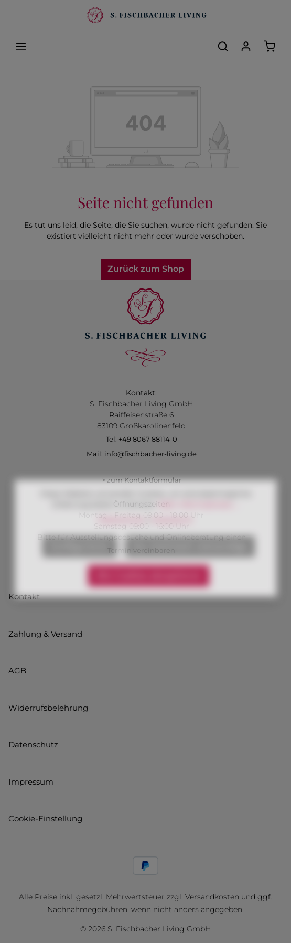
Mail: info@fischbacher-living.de (142, 453)
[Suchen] (222, 46)
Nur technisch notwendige (190, 561)
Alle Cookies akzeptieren (148, 591)
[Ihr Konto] (245, 46)
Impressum (30, 782)
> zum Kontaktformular (141, 480)
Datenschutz (33, 744)
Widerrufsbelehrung (48, 708)
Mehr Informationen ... (198, 519)
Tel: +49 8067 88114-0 (141, 439)
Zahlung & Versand (45, 634)
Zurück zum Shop (145, 269)
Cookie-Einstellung (45, 818)
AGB (17, 671)
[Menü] (20, 46)
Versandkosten (212, 897)
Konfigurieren (79, 561)
